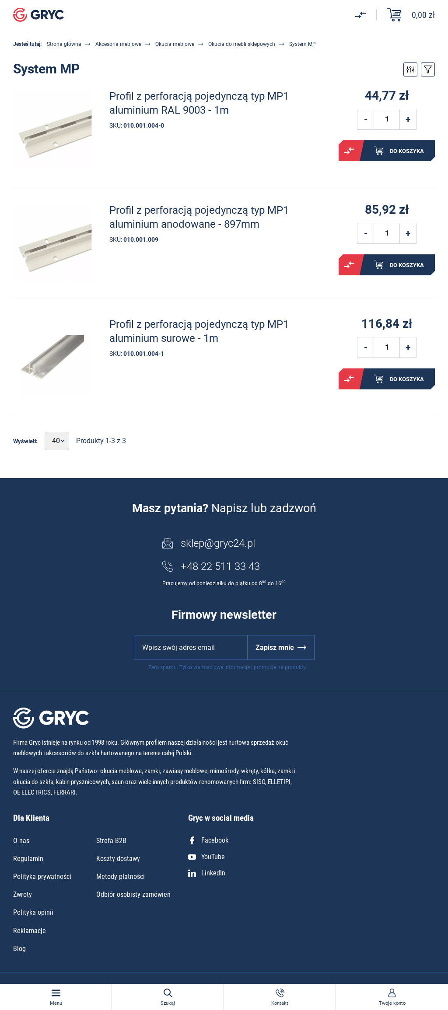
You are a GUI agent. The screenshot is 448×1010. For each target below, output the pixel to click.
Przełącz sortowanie (428, 69)
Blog (19, 948)
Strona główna (64, 44)
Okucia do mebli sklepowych (241, 44)
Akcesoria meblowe (118, 44)
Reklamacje (29, 931)
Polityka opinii (33, 912)
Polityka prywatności (42, 876)
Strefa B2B (111, 840)
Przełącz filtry (410, 69)
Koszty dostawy (118, 858)
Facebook (208, 840)
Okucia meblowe (174, 44)
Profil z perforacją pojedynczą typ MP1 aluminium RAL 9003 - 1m (199, 103)
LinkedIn (206, 873)
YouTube (206, 857)
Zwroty (22, 894)
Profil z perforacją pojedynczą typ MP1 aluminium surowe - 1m (199, 331)
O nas (21, 840)
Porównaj (349, 150)
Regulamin (28, 858)
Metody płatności (120, 876)
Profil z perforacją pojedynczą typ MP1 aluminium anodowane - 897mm (199, 217)
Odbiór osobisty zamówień (133, 894)
